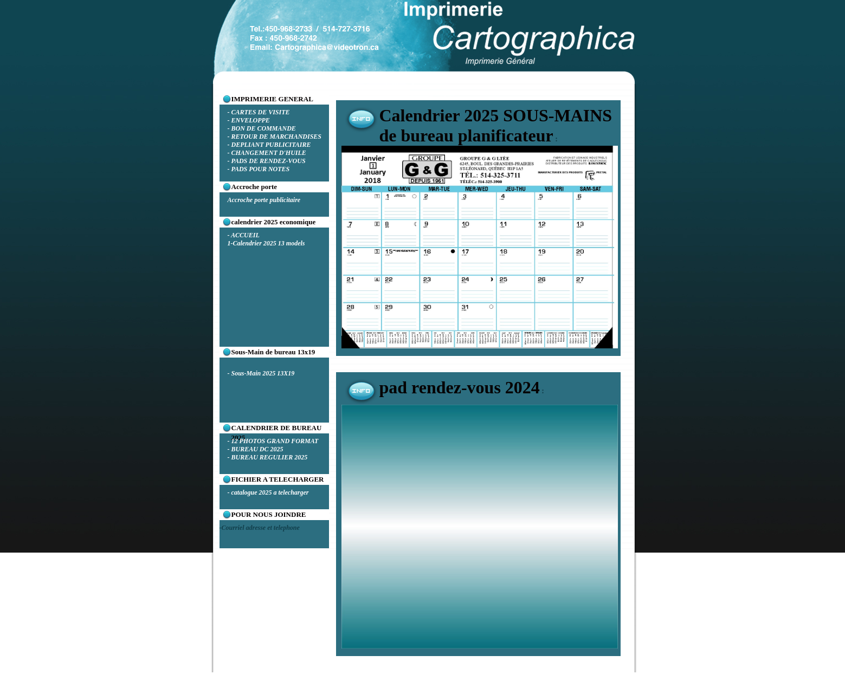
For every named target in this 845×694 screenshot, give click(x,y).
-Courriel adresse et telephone (260, 527)
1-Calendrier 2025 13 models (266, 243)
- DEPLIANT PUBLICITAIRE (269, 144)
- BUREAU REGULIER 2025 (268, 457)
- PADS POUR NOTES (259, 169)
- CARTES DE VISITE (259, 112)
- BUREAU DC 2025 (255, 449)
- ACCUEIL (244, 235)
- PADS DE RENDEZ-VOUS (267, 161)
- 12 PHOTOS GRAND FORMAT (273, 441)
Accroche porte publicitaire (264, 200)
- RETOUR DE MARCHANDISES (275, 136)
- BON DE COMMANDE (262, 128)
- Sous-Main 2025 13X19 (261, 373)
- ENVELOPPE (249, 120)
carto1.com (367, 689)
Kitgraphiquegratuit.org (464, 689)
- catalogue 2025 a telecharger (268, 492)
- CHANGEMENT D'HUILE (267, 153)
